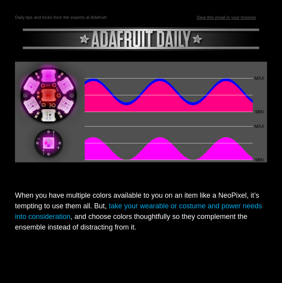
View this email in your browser (226, 17)
